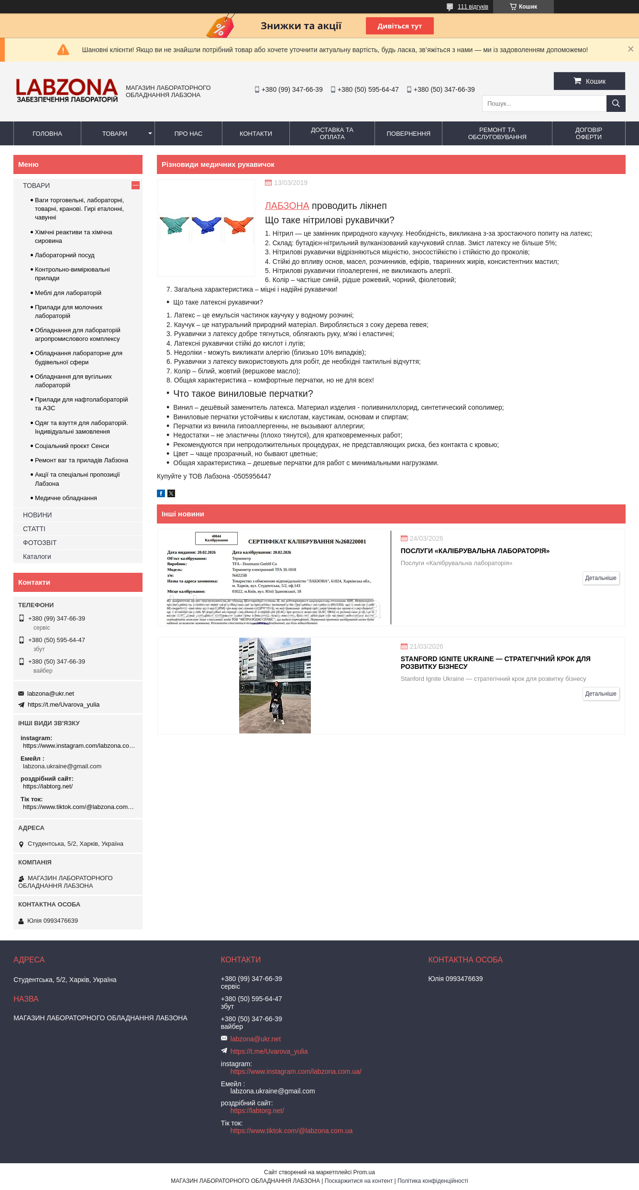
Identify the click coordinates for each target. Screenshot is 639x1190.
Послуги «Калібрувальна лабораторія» (475, 551)
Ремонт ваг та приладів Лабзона (81, 460)
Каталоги (37, 556)
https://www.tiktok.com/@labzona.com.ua (79, 806)
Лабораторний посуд (65, 255)
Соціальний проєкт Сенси (72, 445)
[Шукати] (616, 103)
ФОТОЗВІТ (40, 542)
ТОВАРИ (114, 133)
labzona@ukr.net (50, 693)
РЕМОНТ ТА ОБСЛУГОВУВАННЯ (497, 133)
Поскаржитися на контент (359, 1181)
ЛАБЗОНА (287, 205)
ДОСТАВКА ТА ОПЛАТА (332, 133)
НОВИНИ (37, 515)
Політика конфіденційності (432, 1181)
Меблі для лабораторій (68, 292)
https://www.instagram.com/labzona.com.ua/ (79, 745)
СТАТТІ (34, 529)
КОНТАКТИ (256, 133)
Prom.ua (364, 1172)
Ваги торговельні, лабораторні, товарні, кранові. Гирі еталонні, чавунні (79, 209)
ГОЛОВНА (47, 133)
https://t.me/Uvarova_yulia (63, 704)
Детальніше (601, 578)
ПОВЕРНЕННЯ (408, 133)
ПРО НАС (189, 133)
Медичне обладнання (66, 498)
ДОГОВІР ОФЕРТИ (588, 133)
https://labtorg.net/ (48, 786)
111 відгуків (473, 6)
